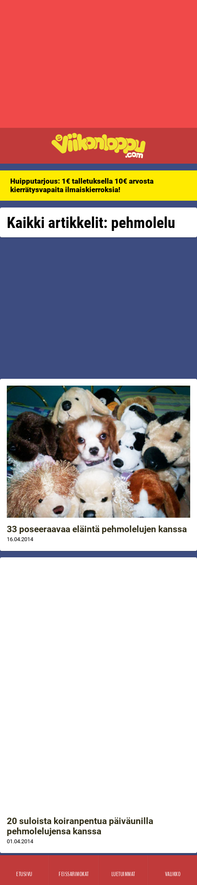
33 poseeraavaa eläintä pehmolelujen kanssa (97, 529)
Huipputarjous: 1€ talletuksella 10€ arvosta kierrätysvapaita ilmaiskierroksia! (82, 185)
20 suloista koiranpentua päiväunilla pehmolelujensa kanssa (80, 826)
